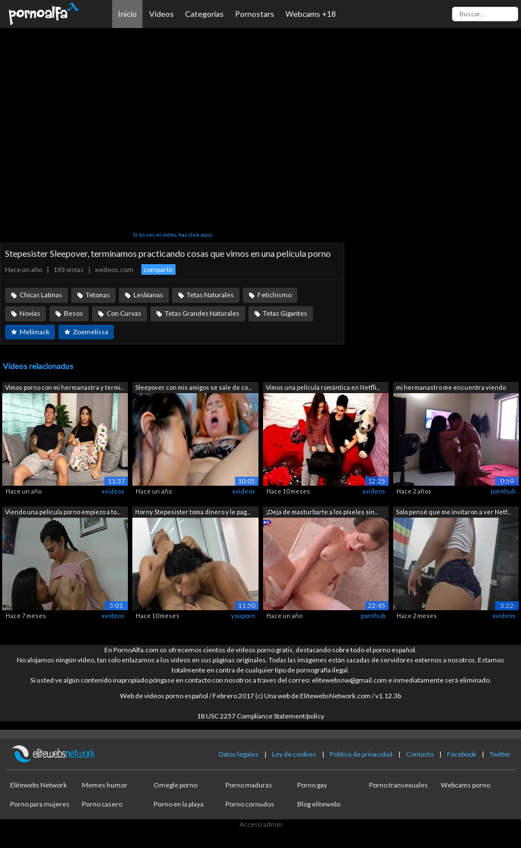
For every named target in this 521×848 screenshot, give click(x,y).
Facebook (461, 754)
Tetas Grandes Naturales (202, 313)
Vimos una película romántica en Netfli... (323, 387)
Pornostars (254, 14)
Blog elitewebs (319, 804)
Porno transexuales (398, 785)
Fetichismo (274, 295)
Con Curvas (124, 313)
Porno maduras (248, 785)
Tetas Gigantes (285, 313)
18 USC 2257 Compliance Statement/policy (260, 716)
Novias (30, 313)
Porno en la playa (179, 804)
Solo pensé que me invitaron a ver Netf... (453, 511)
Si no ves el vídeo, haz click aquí (172, 234)
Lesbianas (148, 295)
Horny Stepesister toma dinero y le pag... (192, 511)
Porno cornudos (249, 804)
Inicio (127, 14)
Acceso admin (260, 824)
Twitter (500, 754)
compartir (158, 269)
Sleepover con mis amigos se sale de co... (193, 387)
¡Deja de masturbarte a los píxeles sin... (322, 511)
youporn (243, 615)
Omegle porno (175, 785)
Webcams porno (465, 785)
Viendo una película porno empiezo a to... (62, 511)
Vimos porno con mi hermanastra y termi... (64, 387)
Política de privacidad (361, 754)
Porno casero (102, 804)
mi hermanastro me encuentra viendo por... (451, 388)
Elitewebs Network (38, 785)
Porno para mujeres (40, 804)
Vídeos (161, 14)
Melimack (34, 332)
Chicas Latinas (41, 295)
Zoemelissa (90, 332)
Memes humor (104, 785)
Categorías (204, 14)
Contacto (420, 754)
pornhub (503, 491)
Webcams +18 (310, 14)
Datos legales (239, 754)
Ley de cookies (294, 754)
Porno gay (312, 785)
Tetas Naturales (210, 295)
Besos (73, 313)
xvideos (113, 491)
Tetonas (98, 295)
